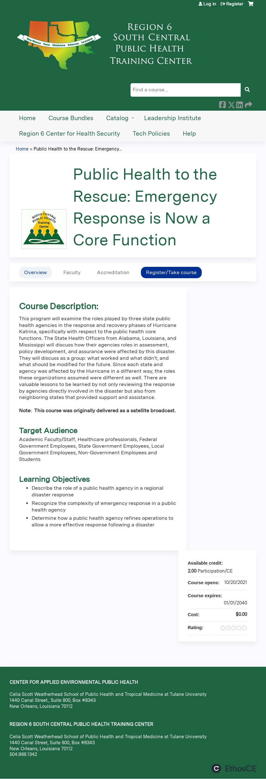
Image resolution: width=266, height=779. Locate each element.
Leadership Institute (172, 118)
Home (27, 118)
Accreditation (113, 272)
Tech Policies (151, 133)
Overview (35, 272)
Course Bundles (70, 118)
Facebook (222, 103)
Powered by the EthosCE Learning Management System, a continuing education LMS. (234, 768)
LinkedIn (239, 103)
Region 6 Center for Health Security (69, 133)
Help (189, 133)
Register (234, 4)
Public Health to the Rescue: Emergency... (78, 148)
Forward (248, 103)
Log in (209, 4)
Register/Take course (171, 272)
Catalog (117, 118)
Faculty (71, 272)
